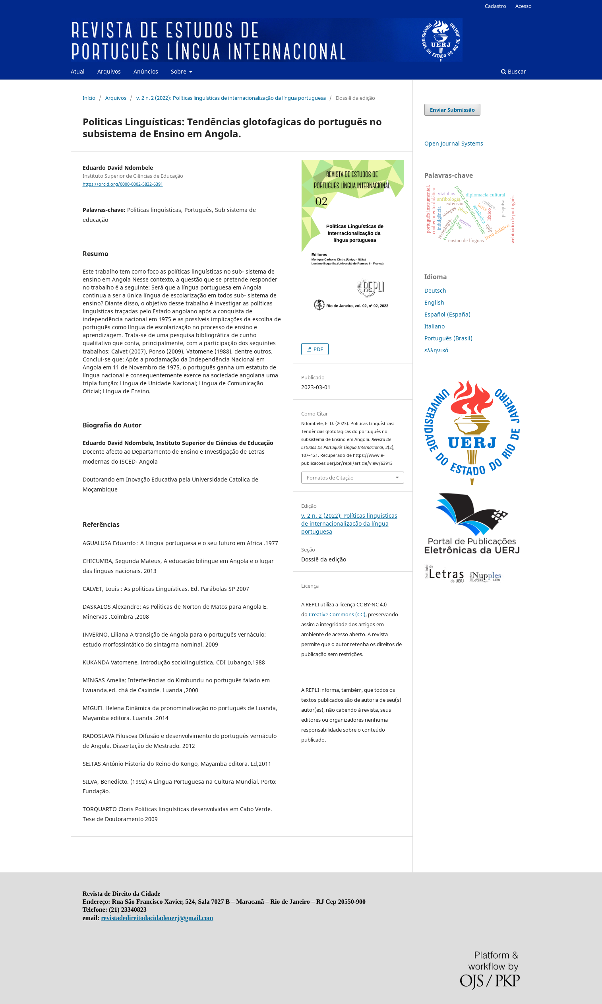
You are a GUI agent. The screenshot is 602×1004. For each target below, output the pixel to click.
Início (89, 97)
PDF (317, 349)
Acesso (523, 6)
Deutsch (435, 290)
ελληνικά (436, 350)
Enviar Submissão (452, 109)
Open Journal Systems (453, 143)
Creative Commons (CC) (337, 614)
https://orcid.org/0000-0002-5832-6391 (123, 184)
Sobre (179, 71)
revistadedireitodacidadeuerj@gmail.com (157, 918)
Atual (78, 71)
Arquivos (109, 71)
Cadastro (495, 6)
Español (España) (447, 314)
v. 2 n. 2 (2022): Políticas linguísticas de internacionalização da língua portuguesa (231, 97)
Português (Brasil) (448, 338)
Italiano (434, 326)
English (434, 302)
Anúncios (146, 71)
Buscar (513, 71)
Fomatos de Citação (330, 477)
